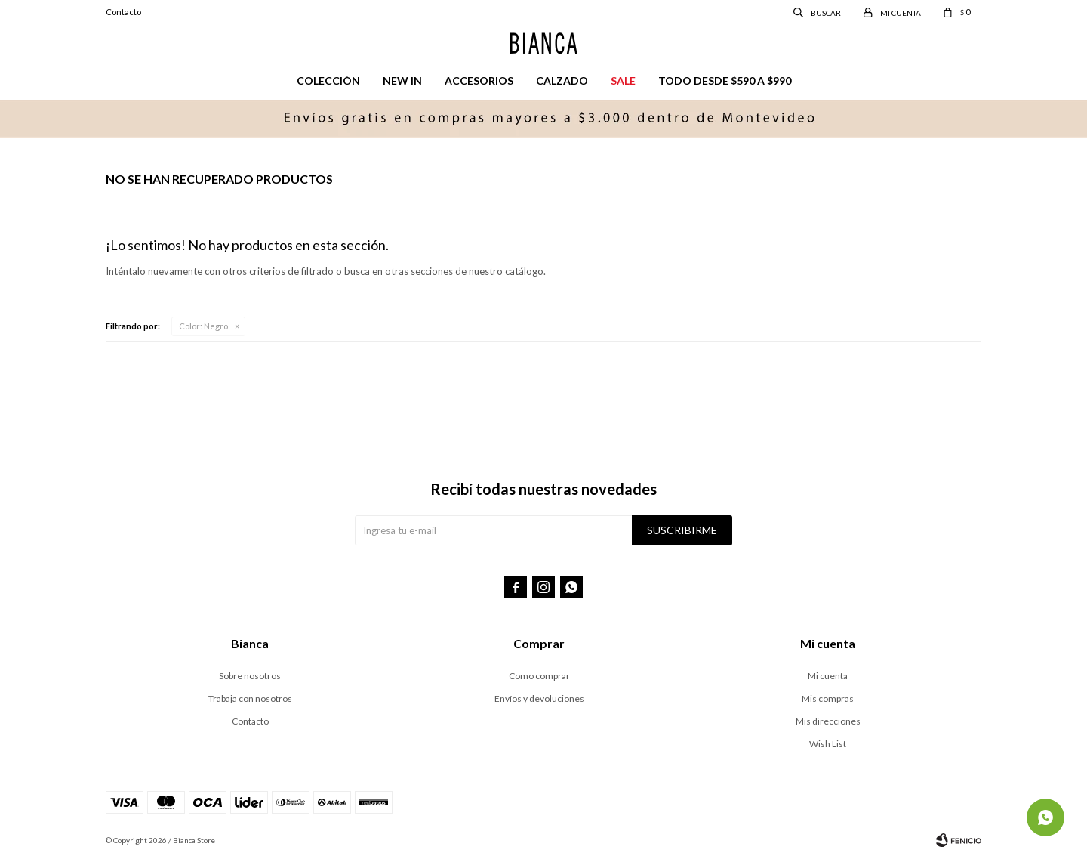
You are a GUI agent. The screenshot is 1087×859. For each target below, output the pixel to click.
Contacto (123, 12)
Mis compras (828, 698)
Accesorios (479, 80)
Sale (623, 80)
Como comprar (539, 675)
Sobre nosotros (250, 675)
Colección (328, 80)
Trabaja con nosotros (250, 698)
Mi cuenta (828, 675)
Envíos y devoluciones (539, 698)
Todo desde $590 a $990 (724, 80)
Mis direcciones (828, 721)
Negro (203, 326)
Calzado (562, 80)
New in (402, 80)
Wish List (827, 743)
